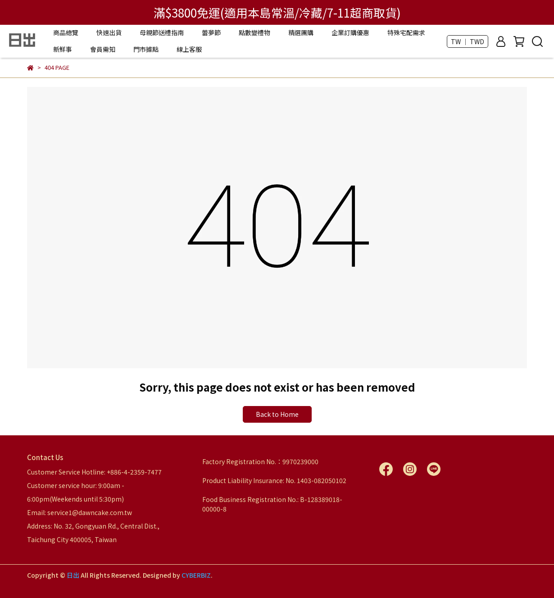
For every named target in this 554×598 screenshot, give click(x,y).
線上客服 (189, 49)
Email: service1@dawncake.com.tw (79, 512)
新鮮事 (62, 49)
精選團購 (300, 32)
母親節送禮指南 (162, 32)
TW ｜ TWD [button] (467, 41)
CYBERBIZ (196, 575)
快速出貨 (109, 32)
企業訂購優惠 (350, 32)
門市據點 (146, 49)
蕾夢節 (211, 32)
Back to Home (277, 414)
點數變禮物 (254, 32)
